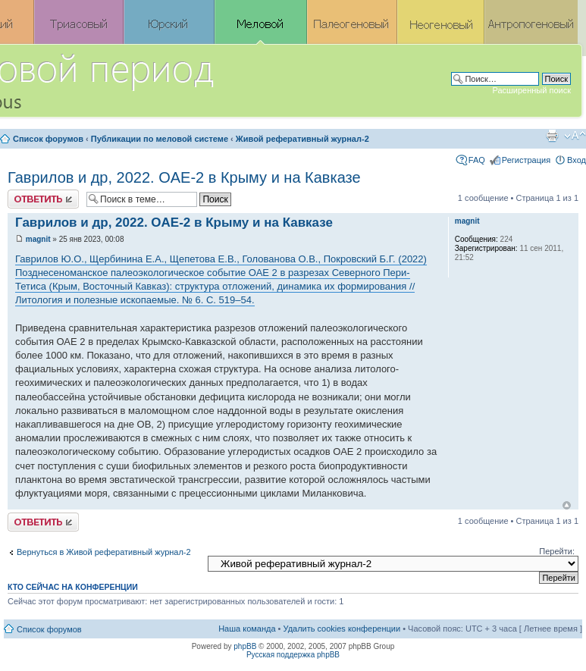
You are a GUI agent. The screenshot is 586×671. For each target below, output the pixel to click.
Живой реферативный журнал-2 (302, 138)
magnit (38, 239)
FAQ (476, 160)
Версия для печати (552, 136)
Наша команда (246, 628)
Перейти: (557, 551)
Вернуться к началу (566, 505)
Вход (576, 160)
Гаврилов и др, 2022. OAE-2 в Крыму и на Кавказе (184, 177)
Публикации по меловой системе (159, 138)
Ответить (43, 199)
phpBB (244, 646)
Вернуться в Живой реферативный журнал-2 (104, 552)
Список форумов (48, 138)
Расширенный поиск (531, 90)
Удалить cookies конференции (342, 628)
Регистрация (526, 160)
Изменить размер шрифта (575, 136)
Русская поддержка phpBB (293, 655)
